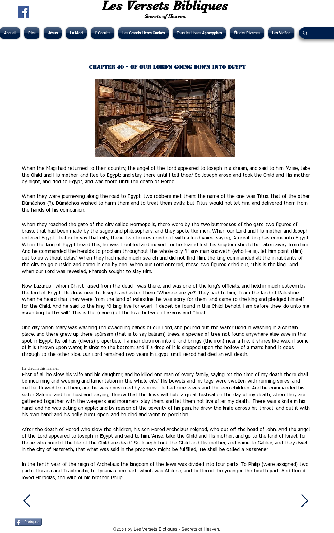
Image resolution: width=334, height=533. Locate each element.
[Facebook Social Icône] (23, 12)
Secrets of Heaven (165, 16)
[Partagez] (28, 522)
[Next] (304, 500)
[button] (32, 33)
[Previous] (30, 500)
